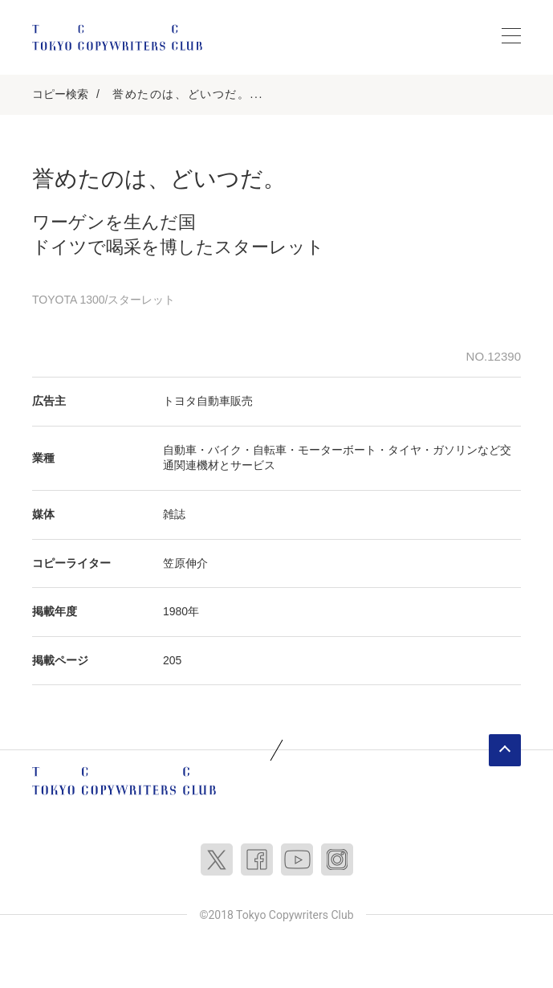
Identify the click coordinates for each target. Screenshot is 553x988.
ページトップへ (505, 750)
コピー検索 (60, 94)
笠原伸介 (185, 563)
